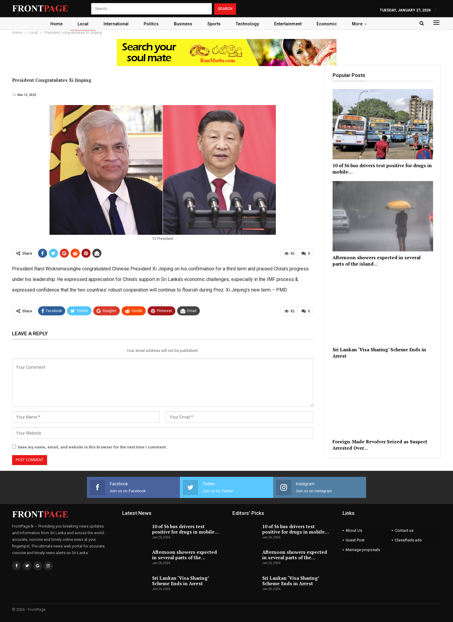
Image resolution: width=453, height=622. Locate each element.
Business (182, 23)
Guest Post (355, 540)
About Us (354, 530)
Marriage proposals (363, 549)
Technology (248, 23)
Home (52, 23)
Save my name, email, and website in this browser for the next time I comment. (92, 447)
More (361, 23)
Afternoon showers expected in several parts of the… (184, 554)
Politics (149, 23)
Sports (214, 23)
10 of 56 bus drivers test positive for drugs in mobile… (185, 529)
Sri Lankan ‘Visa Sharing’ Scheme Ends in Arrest (180, 580)
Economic (330, 23)
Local (79, 23)
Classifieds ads (408, 540)
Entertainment (290, 23)
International (113, 23)
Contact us (404, 530)
